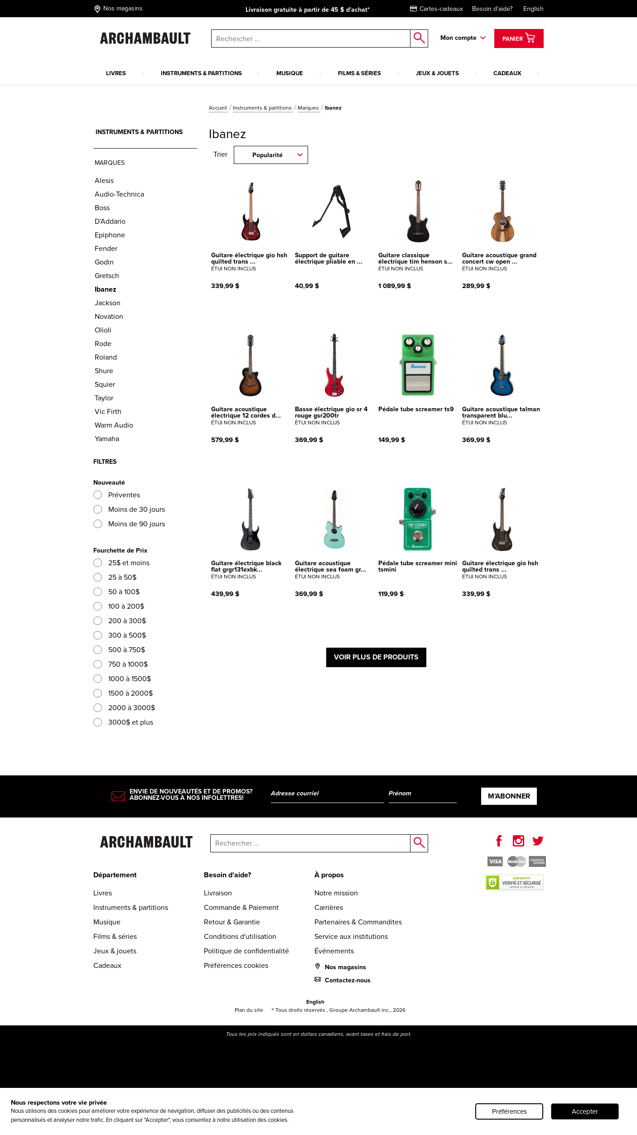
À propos (329, 875)
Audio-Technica (119, 194)
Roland (106, 357)
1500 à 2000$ (123, 693)
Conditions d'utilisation (240, 936)
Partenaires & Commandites (358, 922)
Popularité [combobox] (267, 155)
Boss (102, 207)
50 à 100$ (116, 592)
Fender (106, 248)
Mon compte (458, 38)
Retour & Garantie (232, 922)
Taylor (104, 398)
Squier (105, 384)
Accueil (218, 108)
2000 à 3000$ (124, 707)
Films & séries (359, 73)
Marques (309, 108)
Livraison (218, 893)
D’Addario (110, 221)
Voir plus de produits (376, 657)
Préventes (116, 495)
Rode (103, 343)
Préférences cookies (236, 965)
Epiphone (110, 235)
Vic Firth (108, 411)
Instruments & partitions (201, 73)
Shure (104, 371)
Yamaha (107, 438)
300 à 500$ (119, 635)
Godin (104, 262)
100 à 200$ (118, 606)
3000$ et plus (123, 722)
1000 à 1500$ (122, 678)
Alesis (104, 180)
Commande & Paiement (241, 907)
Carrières (328, 907)
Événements (334, 951)
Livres (116, 73)
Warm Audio (114, 425)
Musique (289, 73)
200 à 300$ (119, 621)
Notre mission (336, 893)
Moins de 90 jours (129, 524)
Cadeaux (507, 73)
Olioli (103, 330)
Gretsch (107, 275)
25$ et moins (121, 563)
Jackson (108, 303)
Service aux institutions (351, 936)
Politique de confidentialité (246, 951)
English (533, 9)
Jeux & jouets (437, 73)
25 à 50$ (114, 577)
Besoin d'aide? (492, 9)
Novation (109, 316)
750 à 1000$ (120, 664)
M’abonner (509, 796)
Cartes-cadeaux (436, 9)
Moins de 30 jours (129, 509)
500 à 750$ (119, 649)
